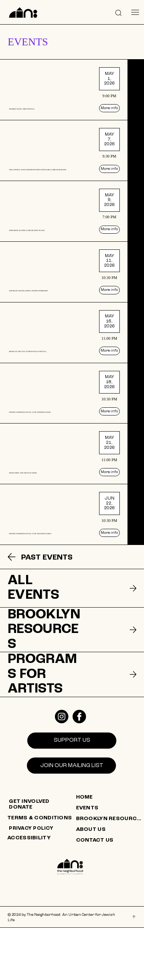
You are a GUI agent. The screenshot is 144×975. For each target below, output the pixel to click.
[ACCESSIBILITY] (41, 885)
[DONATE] (43, 855)
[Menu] (135, 12)
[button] (119, 12)
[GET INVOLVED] (43, 848)
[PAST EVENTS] (52, 617)
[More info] (124, 112)
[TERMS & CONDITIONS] (41, 865)
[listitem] (72, 90)
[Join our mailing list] (71, 813)
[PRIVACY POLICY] (43, 876)
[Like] (61, 764)
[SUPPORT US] (71, 788)
